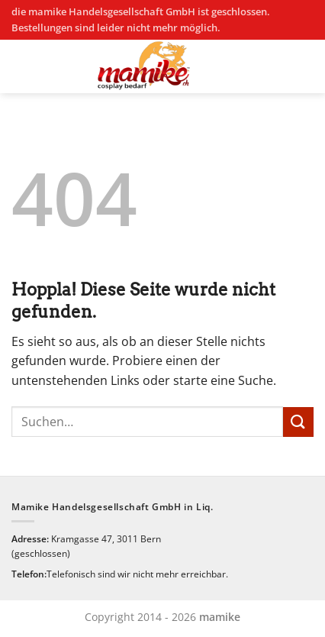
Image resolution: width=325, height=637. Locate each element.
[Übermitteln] (298, 422)
